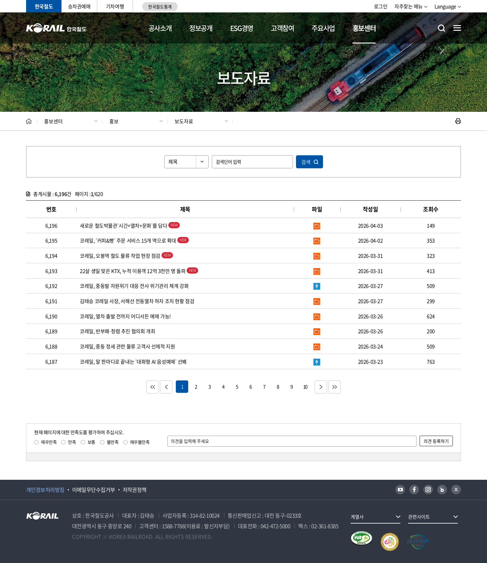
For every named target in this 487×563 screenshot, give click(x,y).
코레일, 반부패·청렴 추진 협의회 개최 (117, 331)
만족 (72, 441)
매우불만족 (140, 441)
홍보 (114, 121)
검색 (306, 162)
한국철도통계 (159, 6)
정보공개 (200, 28)
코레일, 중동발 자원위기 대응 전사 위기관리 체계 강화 (134, 285)
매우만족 (49, 441)
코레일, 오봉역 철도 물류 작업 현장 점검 (126, 255)
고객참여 (282, 28)
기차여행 (115, 6)
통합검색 (441, 28)
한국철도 (44, 6)
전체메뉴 (457, 28)
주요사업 (323, 28)
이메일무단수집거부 (93, 489)
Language (445, 6)
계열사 (357, 516)
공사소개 (160, 28)
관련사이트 (419, 516)
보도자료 (184, 121)
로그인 (381, 6)
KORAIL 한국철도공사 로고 (56, 28)
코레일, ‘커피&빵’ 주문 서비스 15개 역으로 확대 (134, 240)
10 (305, 386)
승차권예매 (79, 6)
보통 (91, 441)
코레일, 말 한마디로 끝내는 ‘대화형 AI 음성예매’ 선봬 (133, 361)
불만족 (113, 441)
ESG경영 (241, 28)
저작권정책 (135, 489)
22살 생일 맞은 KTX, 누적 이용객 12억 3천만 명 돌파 (139, 271)
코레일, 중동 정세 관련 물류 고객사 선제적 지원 (127, 346)
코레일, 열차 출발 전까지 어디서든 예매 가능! (125, 316)
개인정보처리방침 (45, 489)
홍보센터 (364, 28)
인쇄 (458, 121)
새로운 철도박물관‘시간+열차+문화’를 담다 (130, 225)
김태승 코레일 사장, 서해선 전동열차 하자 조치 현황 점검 (137, 301)
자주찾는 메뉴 (408, 6)
